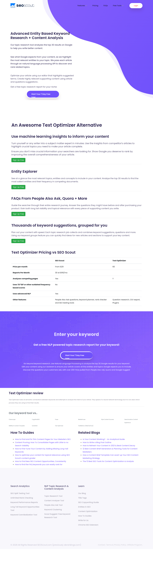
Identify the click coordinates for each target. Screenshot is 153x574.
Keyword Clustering (53, 510)
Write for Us (83, 521)
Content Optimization (87, 512)
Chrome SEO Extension (88, 525)
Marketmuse (81, 419)
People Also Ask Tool (53, 506)
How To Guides (85, 516)
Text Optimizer (59, 426)
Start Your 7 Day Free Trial (40, 95)
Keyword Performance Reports (24, 503)
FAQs (105, 5)
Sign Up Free (18, 160)
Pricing (95, 5)
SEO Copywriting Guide (88, 503)
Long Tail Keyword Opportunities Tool (24, 509)
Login (136, 6)
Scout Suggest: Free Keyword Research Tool (57, 517)
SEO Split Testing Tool (19, 494)
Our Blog (82, 494)
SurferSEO (34, 426)
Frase (56, 419)
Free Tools (118, 5)
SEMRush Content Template (17, 426)
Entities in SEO (84, 507)
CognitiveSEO (36, 419)
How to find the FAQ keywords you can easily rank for (38, 464)
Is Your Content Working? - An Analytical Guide (104, 439)
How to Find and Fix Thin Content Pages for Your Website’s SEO (43, 439)
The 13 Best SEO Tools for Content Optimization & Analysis (108, 461)
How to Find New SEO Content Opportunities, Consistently (40, 461)
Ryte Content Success (107, 419)
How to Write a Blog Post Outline (97, 442)
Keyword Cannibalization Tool (23, 515)
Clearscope (12, 419)
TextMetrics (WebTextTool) (85, 426)
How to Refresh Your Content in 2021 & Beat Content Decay (109, 445)
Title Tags (82, 498)
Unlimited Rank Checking (21, 498)
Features (82, 5)
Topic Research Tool (53, 497)
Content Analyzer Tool (54, 501)
